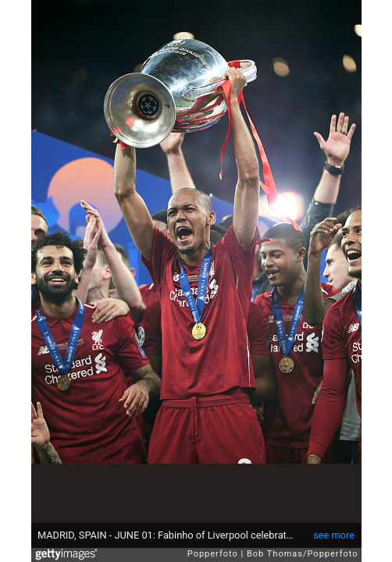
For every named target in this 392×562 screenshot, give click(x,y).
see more (334, 535)
